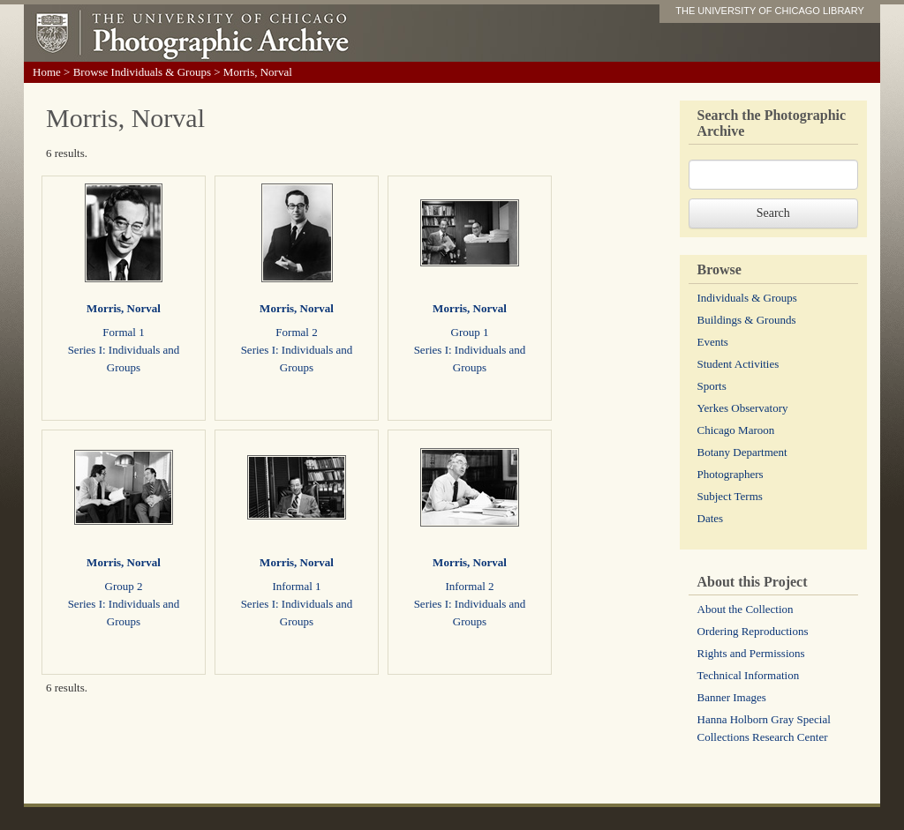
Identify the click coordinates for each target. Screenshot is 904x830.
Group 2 (124, 586)
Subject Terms (730, 496)
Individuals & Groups (747, 297)
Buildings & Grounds (746, 319)
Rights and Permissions (751, 653)
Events (712, 341)
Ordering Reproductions (753, 631)
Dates (710, 518)
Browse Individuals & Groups (142, 72)
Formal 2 (296, 332)
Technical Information (748, 675)
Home (47, 72)
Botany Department (742, 452)
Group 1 (470, 332)
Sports (712, 386)
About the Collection (745, 609)
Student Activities (738, 363)
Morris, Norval (124, 308)
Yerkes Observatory (742, 408)
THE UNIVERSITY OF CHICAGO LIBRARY (769, 10)
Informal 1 (296, 586)
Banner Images (731, 697)
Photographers (730, 474)
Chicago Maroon (736, 430)
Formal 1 (123, 332)
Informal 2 (469, 586)
